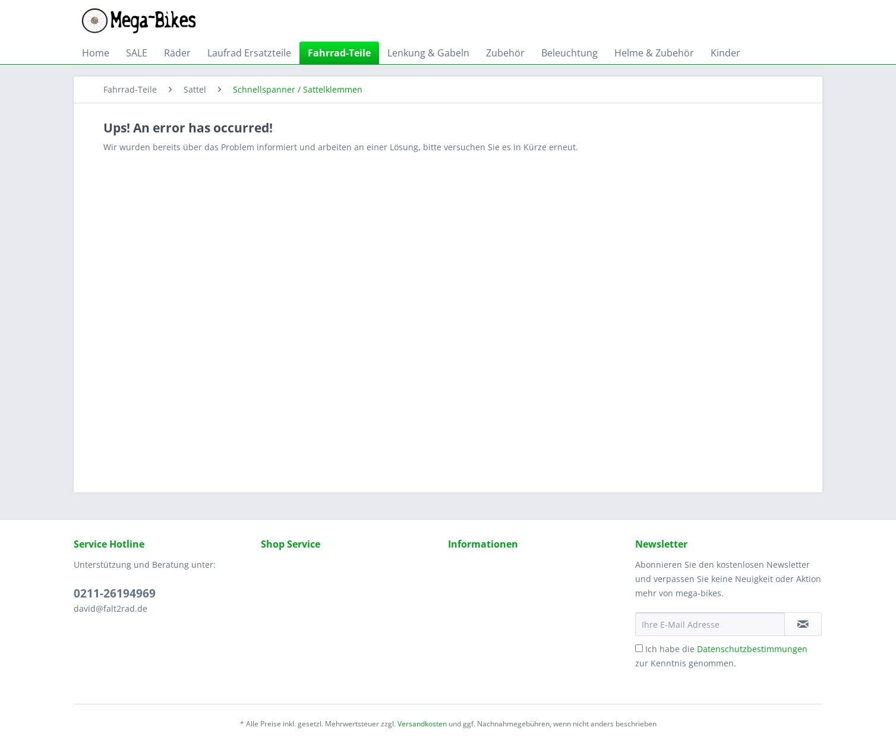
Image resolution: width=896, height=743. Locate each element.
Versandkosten (422, 724)
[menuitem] (96, 53)
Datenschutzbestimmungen (752, 649)
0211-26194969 (115, 593)
